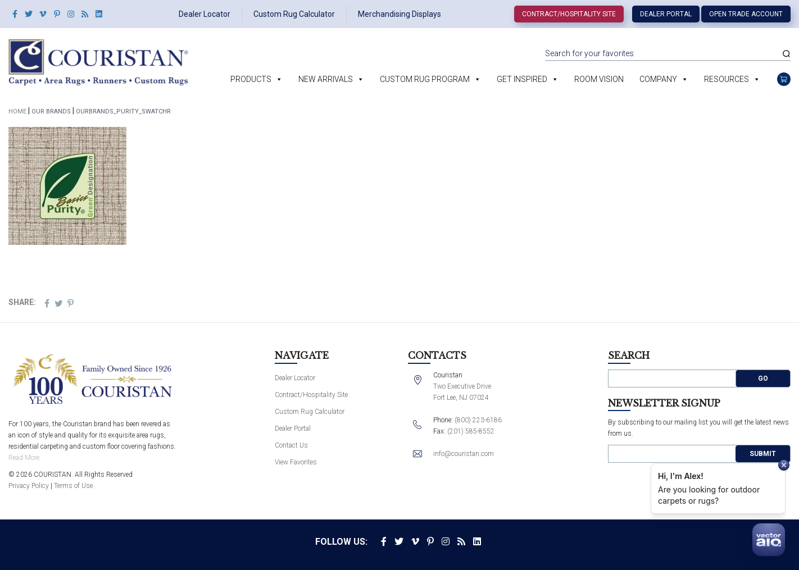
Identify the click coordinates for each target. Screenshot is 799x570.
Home (17, 111)
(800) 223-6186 (478, 420)
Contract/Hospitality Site (569, 14)
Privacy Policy (28, 486)
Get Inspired (522, 79)
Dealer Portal (666, 14)
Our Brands (51, 111)
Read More (23, 458)
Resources (726, 79)
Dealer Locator (204, 14)
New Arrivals (325, 79)
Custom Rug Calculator (294, 14)
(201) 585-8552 (470, 431)
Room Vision (599, 79)
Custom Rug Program (425, 79)
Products (250, 79)
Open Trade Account (746, 14)
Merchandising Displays (399, 14)
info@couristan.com (463, 454)
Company (658, 79)
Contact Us (291, 445)
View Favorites (296, 462)
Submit (763, 454)
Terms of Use (73, 486)
